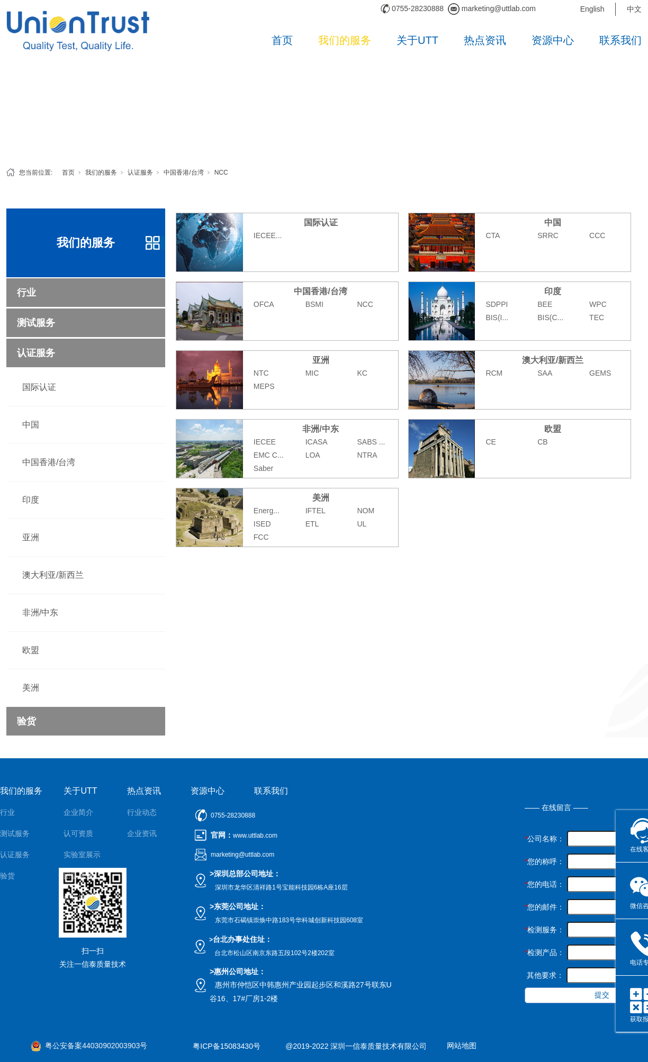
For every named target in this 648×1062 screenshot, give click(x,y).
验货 (26, 721)
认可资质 (78, 833)
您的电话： (544, 884)
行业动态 (142, 812)
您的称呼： (544, 861)
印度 (30, 499)
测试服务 (36, 322)
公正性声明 (82, 897)
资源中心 (553, 40)
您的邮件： (544, 907)
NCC (221, 172)
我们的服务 (344, 40)
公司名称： (544, 838)
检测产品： (544, 952)
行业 (26, 292)
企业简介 (78, 812)
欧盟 (30, 650)
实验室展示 (82, 854)
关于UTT (417, 40)
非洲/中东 (40, 612)
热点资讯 (485, 40)
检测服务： (544, 929)
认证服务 (140, 172)
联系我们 (620, 40)
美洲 (30, 687)
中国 (30, 424)
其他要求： (544, 975)
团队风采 (78, 876)
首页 (282, 40)
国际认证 (39, 387)
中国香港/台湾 (183, 172)
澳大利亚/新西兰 (53, 574)
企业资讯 (142, 833)
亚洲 (30, 537)
